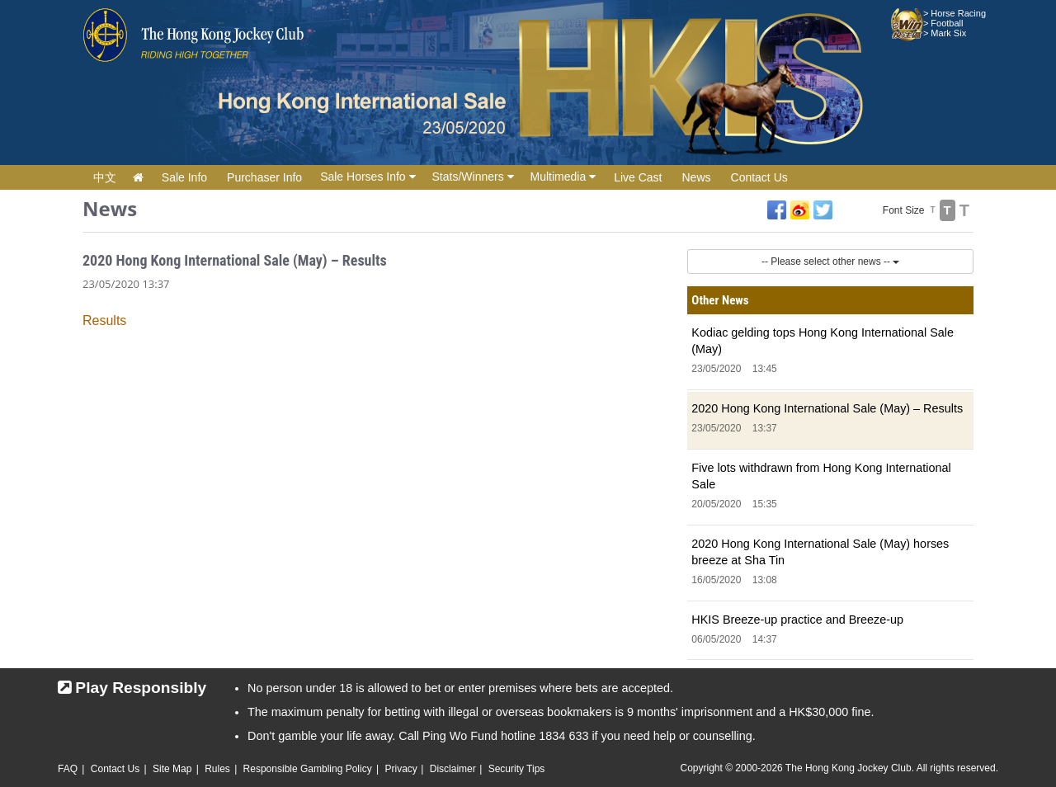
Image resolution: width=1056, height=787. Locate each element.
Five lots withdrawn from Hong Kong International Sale (820, 476)
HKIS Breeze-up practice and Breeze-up (797, 619)
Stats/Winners (473, 176)
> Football (943, 23)
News (696, 177)
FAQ (68, 769)
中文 (104, 177)
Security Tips (516, 769)
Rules (217, 769)
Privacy (400, 769)
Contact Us (759, 177)
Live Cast (638, 177)
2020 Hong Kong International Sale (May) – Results (827, 408)
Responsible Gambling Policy (307, 769)
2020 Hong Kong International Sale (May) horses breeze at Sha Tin (820, 552)
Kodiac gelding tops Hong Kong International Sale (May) (822, 341)
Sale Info (184, 177)
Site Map (172, 769)
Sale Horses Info (367, 176)
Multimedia (563, 176)
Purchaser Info (264, 177)
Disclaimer (453, 769)
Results (104, 320)
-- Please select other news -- (830, 261)
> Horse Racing (954, 13)
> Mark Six (944, 33)
